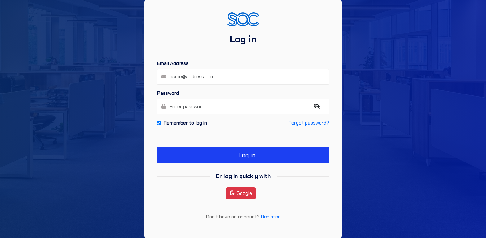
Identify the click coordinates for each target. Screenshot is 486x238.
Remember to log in (185, 123)
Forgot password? (309, 123)
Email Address (172, 63)
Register (270, 216)
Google (241, 193)
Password (168, 93)
